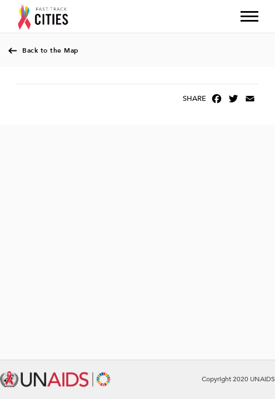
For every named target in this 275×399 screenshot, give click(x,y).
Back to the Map (50, 50)
